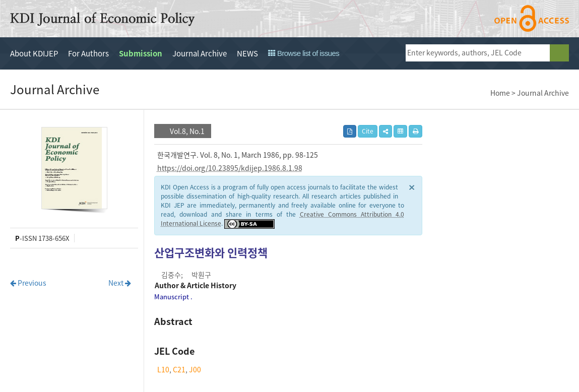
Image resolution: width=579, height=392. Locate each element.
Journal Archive (199, 53)
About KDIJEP (34, 53)
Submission (140, 53)
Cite (367, 131)
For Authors (88, 53)
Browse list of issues (303, 53)
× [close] (412, 186)
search (559, 52)
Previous (28, 283)
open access (531, 18)
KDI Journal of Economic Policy (102, 19)
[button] (385, 131)
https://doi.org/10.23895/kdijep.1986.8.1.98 (229, 168)
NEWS (247, 53)
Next (119, 283)
